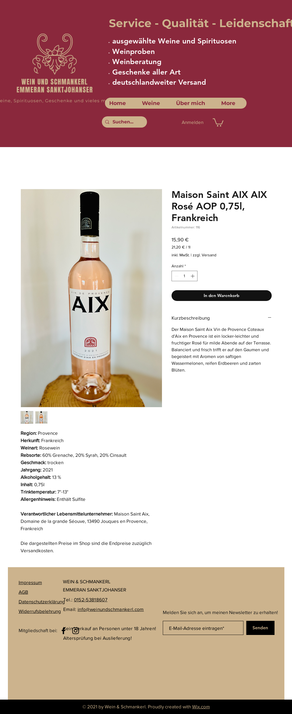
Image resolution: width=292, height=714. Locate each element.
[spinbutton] (184, 276)
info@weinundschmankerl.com (111, 609)
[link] (218, 121)
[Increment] (193, 276)
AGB (23, 592)
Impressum (30, 582)
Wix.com (201, 706)
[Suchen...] (124, 122)
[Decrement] (175, 276)
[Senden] (260, 628)
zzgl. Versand (204, 255)
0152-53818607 (90, 599)
